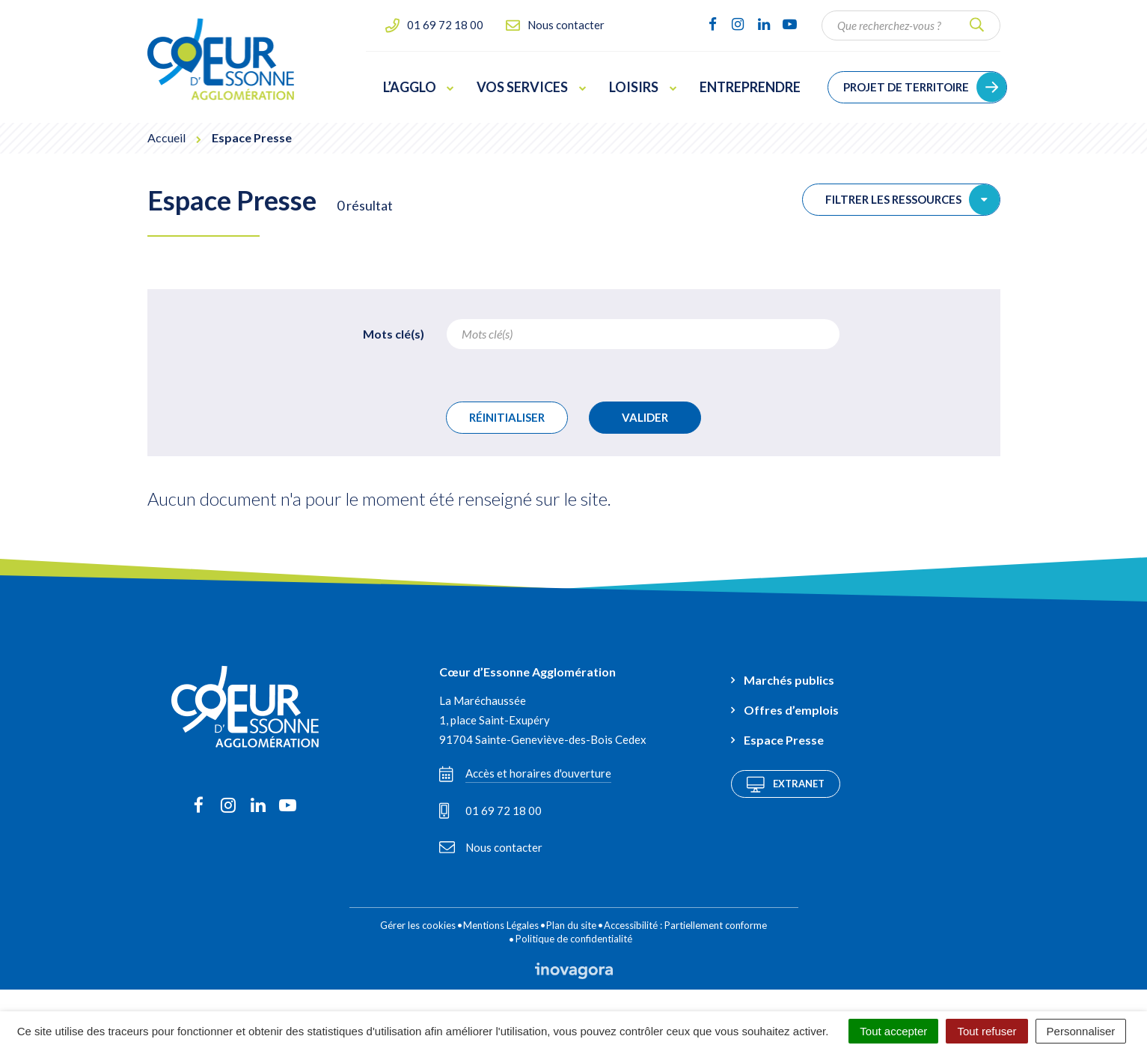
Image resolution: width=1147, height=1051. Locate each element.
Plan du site (571, 925)
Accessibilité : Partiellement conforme (685, 925)
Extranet (786, 784)
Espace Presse (784, 740)
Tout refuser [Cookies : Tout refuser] (986, 1031)
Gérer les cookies (418, 925)
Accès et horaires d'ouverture (525, 774)
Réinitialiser (507, 417)
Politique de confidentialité (574, 939)
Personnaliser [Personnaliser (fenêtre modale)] (1081, 1031)
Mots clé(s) (393, 334)
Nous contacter (490, 847)
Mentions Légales (501, 925)
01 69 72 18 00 (490, 810)
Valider (645, 417)
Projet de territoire (906, 87)
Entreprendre (750, 87)
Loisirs (643, 87)
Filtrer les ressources (912, 199)
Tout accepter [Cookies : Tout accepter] (893, 1031)
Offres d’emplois (791, 710)
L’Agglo (419, 87)
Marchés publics (789, 680)
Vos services (532, 87)
